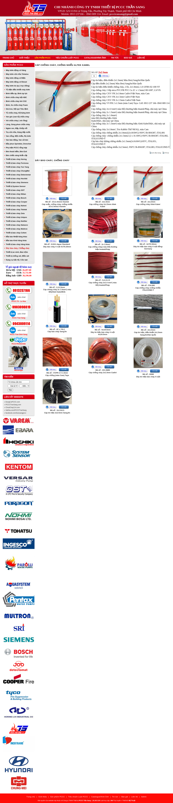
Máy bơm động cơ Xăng (16, 70)
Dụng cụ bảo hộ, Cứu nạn (17, 260)
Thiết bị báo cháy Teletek (16, 209)
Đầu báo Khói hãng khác (16, 240)
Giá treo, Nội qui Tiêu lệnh (17, 109)
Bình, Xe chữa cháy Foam (17, 105)
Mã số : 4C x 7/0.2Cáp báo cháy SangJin (57, 330)
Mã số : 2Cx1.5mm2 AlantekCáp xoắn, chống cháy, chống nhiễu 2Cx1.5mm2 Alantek (57, 204)
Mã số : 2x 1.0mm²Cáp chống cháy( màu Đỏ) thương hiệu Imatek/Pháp (102, 246)
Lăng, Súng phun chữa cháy (18, 124)
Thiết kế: (128, 800)
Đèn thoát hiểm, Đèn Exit (16, 151)
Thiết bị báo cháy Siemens (17, 182)
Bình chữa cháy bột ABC (16, 97)
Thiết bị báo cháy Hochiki (16, 179)
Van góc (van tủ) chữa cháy (17, 117)
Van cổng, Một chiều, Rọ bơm (18, 136)
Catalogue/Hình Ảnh (95, 58)
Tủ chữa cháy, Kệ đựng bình (18, 113)
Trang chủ (8, 58)
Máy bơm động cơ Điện (15, 78)
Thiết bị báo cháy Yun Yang (17, 167)
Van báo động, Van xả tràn (17, 140)
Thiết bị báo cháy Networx (17, 225)
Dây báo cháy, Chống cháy (17, 248)
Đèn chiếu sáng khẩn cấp (16, 155)
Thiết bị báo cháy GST (15, 190)
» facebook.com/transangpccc (15, 413)
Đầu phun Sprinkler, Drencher (18, 144)
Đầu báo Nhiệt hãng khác (16, 237)
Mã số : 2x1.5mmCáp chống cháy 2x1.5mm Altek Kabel (102, 204)
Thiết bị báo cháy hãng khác (18, 244)
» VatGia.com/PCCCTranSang (15, 410)
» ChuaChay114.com (12, 407)
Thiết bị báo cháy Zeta (15, 213)
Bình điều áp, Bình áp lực (16, 93)
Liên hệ (141, 58)
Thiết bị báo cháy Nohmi (16, 206)
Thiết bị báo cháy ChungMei (18, 171)
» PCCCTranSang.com (12, 405)
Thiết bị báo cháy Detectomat (18, 175)
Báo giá (128, 58)
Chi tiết (63, 198)
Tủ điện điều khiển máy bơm (18, 90)
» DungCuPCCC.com (12, 402)
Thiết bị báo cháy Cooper (16, 202)
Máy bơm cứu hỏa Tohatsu (17, 74)
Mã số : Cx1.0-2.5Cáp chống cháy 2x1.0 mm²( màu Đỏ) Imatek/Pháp (103, 282)
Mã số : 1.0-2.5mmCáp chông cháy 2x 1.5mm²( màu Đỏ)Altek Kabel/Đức (57, 289)
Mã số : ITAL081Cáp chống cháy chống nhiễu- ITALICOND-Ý (148, 287)
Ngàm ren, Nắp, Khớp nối (16, 128)
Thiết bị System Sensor (16, 186)
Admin (143, 797)
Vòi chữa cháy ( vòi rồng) (16, 121)
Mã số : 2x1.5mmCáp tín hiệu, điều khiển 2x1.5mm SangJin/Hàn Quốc (148, 332)
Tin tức (115, 58)
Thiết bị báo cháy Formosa (17, 163)
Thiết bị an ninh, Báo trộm (17, 252)
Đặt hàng (105, 76)
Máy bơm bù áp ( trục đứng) (18, 86)
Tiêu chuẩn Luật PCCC (67, 58)
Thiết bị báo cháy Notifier (16, 221)
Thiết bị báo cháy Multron (16, 229)
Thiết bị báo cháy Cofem (16, 233)
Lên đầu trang (156, 153)
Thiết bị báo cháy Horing (16, 159)
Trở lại (167, 153)
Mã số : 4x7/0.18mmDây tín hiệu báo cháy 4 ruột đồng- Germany (148, 246)
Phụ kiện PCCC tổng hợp (16, 148)
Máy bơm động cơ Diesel (16, 82)
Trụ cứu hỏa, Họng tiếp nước (18, 132)
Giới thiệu (24, 58)
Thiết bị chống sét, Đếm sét (17, 256)
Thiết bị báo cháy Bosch (16, 198)
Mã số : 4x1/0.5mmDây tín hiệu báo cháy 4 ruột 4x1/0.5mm (103, 332)
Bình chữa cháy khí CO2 (16, 101)
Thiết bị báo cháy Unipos (16, 217)
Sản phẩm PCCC (43, 58)
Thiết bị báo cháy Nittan (16, 194)
